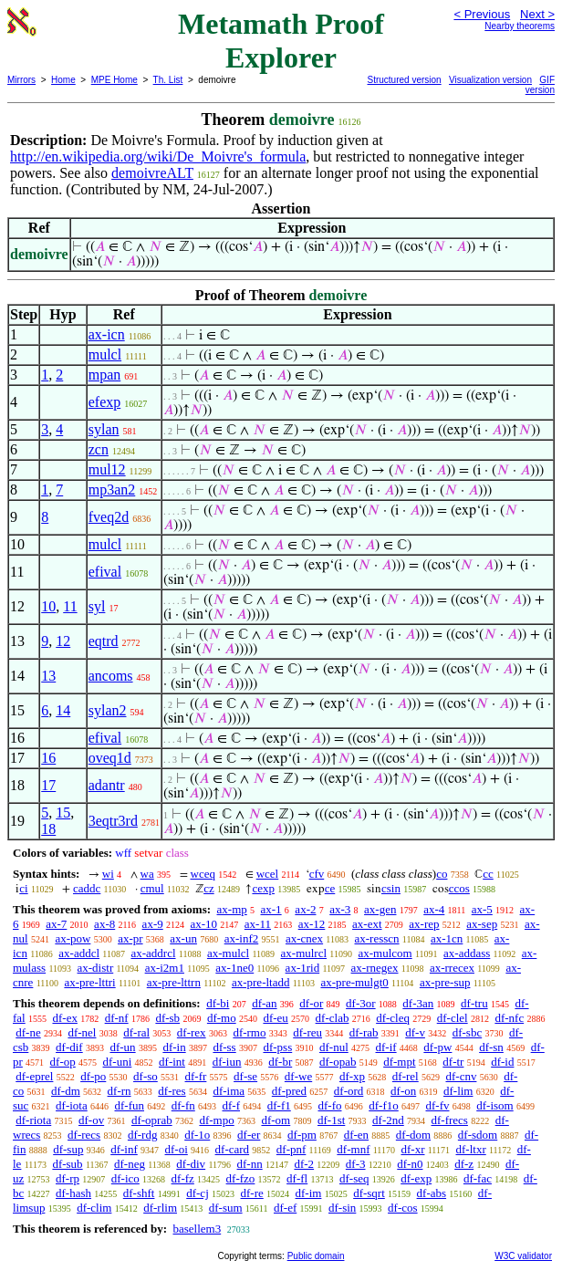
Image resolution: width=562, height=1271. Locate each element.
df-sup (68, 1149)
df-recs (84, 1134)
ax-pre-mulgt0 (354, 982)
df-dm (65, 1091)
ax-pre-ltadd (261, 982)
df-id (502, 1061)
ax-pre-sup (445, 982)
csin (391, 888)
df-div (190, 1164)
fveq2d (108, 517)
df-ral (136, 1032)
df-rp (67, 1178)
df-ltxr (471, 1149)
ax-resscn (377, 938)
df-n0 (409, 1164)
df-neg (129, 1164)
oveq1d (109, 758)
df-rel (405, 1076)
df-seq (354, 1178)
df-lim (458, 1091)
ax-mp (232, 909)
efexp (104, 402)
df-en (356, 1134)
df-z (464, 1164)
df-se (245, 1076)
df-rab (364, 1032)
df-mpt (399, 1061)
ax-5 (482, 909)
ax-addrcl (152, 953)
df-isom (494, 1105)
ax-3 (339, 909)
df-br (280, 1061)
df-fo (330, 1105)
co (441, 873)
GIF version (540, 85)
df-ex (64, 1018)
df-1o (197, 1134)
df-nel (82, 1032)
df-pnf (291, 1149)
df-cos (403, 1207)
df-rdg (143, 1134)
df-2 (304, 1164)
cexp (263, 888)
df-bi (217, 1003)
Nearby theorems (519, 26)
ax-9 (152, 924)
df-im (309, 1193)
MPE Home (114, 80)
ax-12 (312, 924)
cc (488, 873)
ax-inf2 (241, 938)
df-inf (124, 1149)
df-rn (119, 1091)
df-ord (349, 1091)
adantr (106, 785)
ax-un (183, 938)
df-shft (139, 1193)
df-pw (437, 1047)
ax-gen (380, 909)
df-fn (183, 1105)
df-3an (417, 1003)
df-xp (352, 1076)
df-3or (361, 1003)
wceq (203, 873)
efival (104, 571)
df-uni (117, 1061)
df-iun (227, 1061)
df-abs (432, 1193)
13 (48, 675)
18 (48, 829)
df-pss (277, 1047)
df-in (173, 1047)
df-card (232, 1149)
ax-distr (96, 967)
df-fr (196, 1076)
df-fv (438, 1105)
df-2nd (388, 1120)
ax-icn (106, 334)
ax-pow (72, 938)
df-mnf (353, 1149)
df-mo (221, 1018)
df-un (122, 1047)
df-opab (337, 1061)
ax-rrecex (452, 967)
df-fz (183, 1178)
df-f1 (279, 1105)
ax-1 (271, 909)
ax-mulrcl (304, 953)
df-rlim (160, 1207)
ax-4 (433, 909)
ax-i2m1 (164, 967)
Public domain (316, 1256)
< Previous (481, 14)
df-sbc (468, 1032)
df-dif (69, 1047)
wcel (267, 873)
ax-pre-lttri (89, 982)
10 (48, 606)
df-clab (332, 1018)
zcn (98, 449)
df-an (264, 1003)
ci (23, 888)
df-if (386, 1047)
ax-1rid (303, 967)
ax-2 (305, 909)
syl (97, 606)
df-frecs (450, 1120)
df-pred (289, 1091)
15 (63, 812)
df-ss (224, 1047)
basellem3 (196, 1228)
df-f (232, 1105)
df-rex (191, 1032)
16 (48, 758)
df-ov (91, 1120)
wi (108, 873)
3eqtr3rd (113, 820)
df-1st (331, 1120)
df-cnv (460, 1076)
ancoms (110, 675)
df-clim (94, 1207)
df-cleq (393, 1018)
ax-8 (104, 924)
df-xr (412, 1149)
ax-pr (130, 938)
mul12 (107, 469)
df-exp (416, 1178)
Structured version (405, 80)
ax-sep (481, 924)
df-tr (452, 1061)
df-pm (302, 1134)
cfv (317, 873)
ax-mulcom (384, 953)
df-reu (307, 1032)
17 (48, 785)
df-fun (130, 1105)
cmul (152, 888)
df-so (145, 1076)
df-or (311, 1003)
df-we (298, 1076)
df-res (171, 1091)
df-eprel (34, 1076)
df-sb (167, 1018)
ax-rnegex (375, 967)
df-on (403, 1091)
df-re (252, 1193)
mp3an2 (112, 489)
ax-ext (366, 924)
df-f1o (384, 1105)
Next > (537, 14)
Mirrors (21, 80)
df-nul (334, 1047)
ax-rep (424, 924)
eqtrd (103, 641)
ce (330, 888)
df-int (172, 1061)
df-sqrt (369, 1193)
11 (70, 606)
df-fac (477, 1178)
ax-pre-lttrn (174, 982)
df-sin (342, 1207)
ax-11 (258, 924)
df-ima (229, 1091)
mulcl (104, 354)
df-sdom (477, 1134)
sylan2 (107, 710)
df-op (63, 1061)
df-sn (491, 1047)
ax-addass (466, 953)
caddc (86, 888)
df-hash (73, 1193)
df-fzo (240, 1178)
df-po (93, 1076)
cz (208, 888)
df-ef (285, 1207)
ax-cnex (304, 938)
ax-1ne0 (234, 967)
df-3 (356, 1164)
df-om (275, 1120)
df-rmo (249, 1032)
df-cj (197, 1193)
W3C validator (523, 1256)
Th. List (168, 80)
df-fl (296, 1178)
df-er (248, 1134)
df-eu (275, 1018)
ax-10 (203, 924)
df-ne (28, 1032)
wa (147, 873)
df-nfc (509, 1018)
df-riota (33, 1120)
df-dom (413, 1134)
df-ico (125, 1178)
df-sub (67, 1164)
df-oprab (151, 1120)
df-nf (117, 1018)
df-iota (72, 1105)
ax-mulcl (228, 953)
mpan (104, 374)
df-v (415, 1032)
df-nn (250, 1164)
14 (63, 710)
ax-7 (56, 924)
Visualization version (490, 80)
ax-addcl (78, 953)
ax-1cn (447, 938)
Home (63, 80)
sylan (104, 429)
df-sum (226, 1207)
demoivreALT (152, 173)
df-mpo (216, 1120)
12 (63, 641)
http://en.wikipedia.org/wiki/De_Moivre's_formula (158, 156)
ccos (459, 888)
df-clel (452, 1018)
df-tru (474, 1003)
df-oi (176, 1149)
